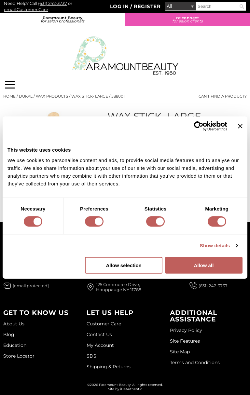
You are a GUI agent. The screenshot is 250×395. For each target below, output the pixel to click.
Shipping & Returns (109, 367)
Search (242, 6)
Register (147, 6)
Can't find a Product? (223, 96)
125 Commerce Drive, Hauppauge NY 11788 (118, 287)
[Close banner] (240, 126)
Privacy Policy (186, 330)
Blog (8, 334)
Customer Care (104, 324)
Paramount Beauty (62, 19)
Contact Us (99, 334)
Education (14, 345)
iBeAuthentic (131, 389)
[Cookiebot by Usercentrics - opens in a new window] (198, 126)
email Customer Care (26, 9)
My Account (100, 345)
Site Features (185, 341)
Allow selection (124, 265)
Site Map (180, 352)
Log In (120, 6)
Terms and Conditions (195, 362)
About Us (13, 324)
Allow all (204, 265)
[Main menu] (10, 85)
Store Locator (19, 356)
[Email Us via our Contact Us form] (31, 285)
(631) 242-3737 (52, 3)
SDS (91, 356)
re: (187, 19)
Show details (215, 245)
